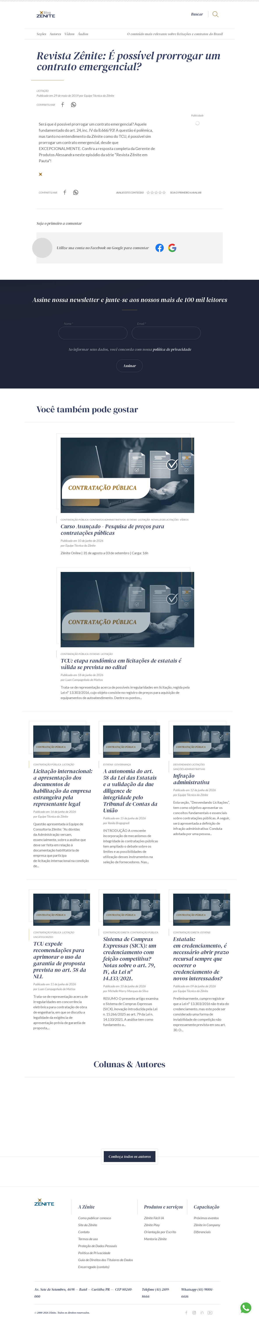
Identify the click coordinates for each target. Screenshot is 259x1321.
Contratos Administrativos (108, 519)
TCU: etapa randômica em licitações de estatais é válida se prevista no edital (121, 663)
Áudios (83, 33)
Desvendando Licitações (189, 764)
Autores (55, 33)
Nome (67, 323)
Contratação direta (116, 932)
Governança (122, 764)
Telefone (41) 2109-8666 (156, 1293)
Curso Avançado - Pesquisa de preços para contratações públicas (112, 529)
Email (140, 323)
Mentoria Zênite (155, 1239)
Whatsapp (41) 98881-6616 (197, 1293)
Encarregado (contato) (93, 1267)
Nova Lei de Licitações (165, 519)
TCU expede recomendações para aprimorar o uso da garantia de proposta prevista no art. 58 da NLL (59, 960)
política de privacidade (172, 349)
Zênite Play (152, 1225)
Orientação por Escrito (160, 1232)
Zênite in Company (207, 1225)
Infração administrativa (191, 779)
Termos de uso (88, 1239)
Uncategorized (43, 937)
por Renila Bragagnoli (116, 823)
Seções (41, 33)
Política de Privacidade (94, 1253)
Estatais (132, 519)
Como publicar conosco (94, 1218)
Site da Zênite (87, 1225)
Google (172, 248)
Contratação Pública (74, 519)
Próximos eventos (206, 1218)
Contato (84, 1232)
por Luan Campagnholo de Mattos (82, 680)
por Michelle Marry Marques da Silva (125, 991)
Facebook (159, 248)
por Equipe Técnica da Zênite (96, 95)
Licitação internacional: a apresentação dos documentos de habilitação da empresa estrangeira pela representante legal (62, 787)
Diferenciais (202, 1232)
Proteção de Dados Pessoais (97, 1246)
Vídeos (69, 33)
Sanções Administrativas (189, 769)
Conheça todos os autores (130, 1156)
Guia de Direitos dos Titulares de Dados (105, 1260)
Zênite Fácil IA (154, 1218)
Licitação (43, 90)
